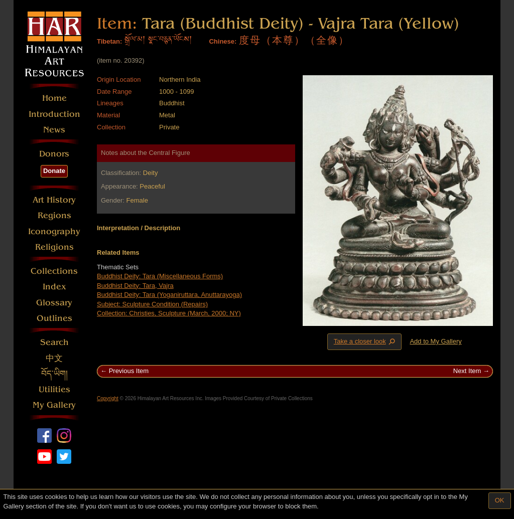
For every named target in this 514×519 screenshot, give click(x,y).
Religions (54, 247)
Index (54, 286)
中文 (54, 358)
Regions (54, 215)
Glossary (54, 302)
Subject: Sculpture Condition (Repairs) (152, 304)
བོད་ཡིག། (54, 374)
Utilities (54, 389)
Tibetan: (109, 41)
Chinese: (222, 41)
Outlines (54, 318)
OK (499, 500)
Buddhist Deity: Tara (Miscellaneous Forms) (160, 276)
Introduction (54, 114)
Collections (54, 271)
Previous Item (129, 371)
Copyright (107, 398)
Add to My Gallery (435, 341)
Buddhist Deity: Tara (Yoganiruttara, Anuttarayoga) (169, 294)
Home (54, 98)
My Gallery (54, 405)
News (54, 129)
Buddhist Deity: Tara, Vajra (135, 285)
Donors (54, 153)
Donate (54, 171)
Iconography (54, 231)
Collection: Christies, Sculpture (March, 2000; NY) (169, 313)
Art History (54, 200)
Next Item (467, 371)
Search (54, 342)
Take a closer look (365, 341)
